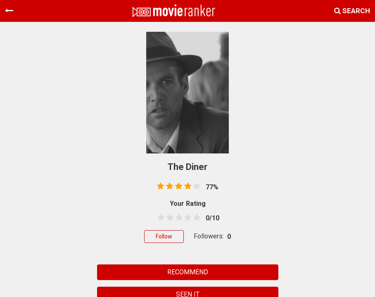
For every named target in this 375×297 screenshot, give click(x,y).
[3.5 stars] (186, 218)
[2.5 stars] (177, 218)
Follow (164, 236)
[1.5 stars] (168, 218)
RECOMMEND (187, 272)
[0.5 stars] (159, 218)
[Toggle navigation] (9, 10)
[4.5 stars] (195, 218)
